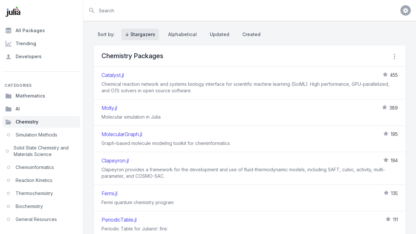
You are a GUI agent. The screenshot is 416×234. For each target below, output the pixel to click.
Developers (23, 56)
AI (12, 109)
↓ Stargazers (140, 34)
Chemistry (21, 122)
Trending (20, 43)
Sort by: (107, 34)
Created (251, 34)
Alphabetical (182, 34)
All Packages (25, 30)
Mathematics (25, 96)
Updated (219, 34)
